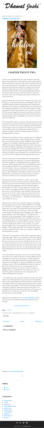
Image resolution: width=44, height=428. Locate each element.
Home (22, 321)
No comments (31, 313)
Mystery (6, 408)
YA (22, 16)
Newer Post (6, 321)
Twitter (7, 387)
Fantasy (6, 414)
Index (23, 305)
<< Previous (17, 305)
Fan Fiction (7, 412)
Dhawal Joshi (27, 426)
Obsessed (6, 410)
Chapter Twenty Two (11, 18)
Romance (8, 16)
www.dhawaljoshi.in (29, 298)
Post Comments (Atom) (16, 371)
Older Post (38, 321)
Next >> (28, 305)
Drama (4, 16)
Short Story (7, 416)
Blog (5, 417)
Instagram (7, 389)
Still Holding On (16, 16)
